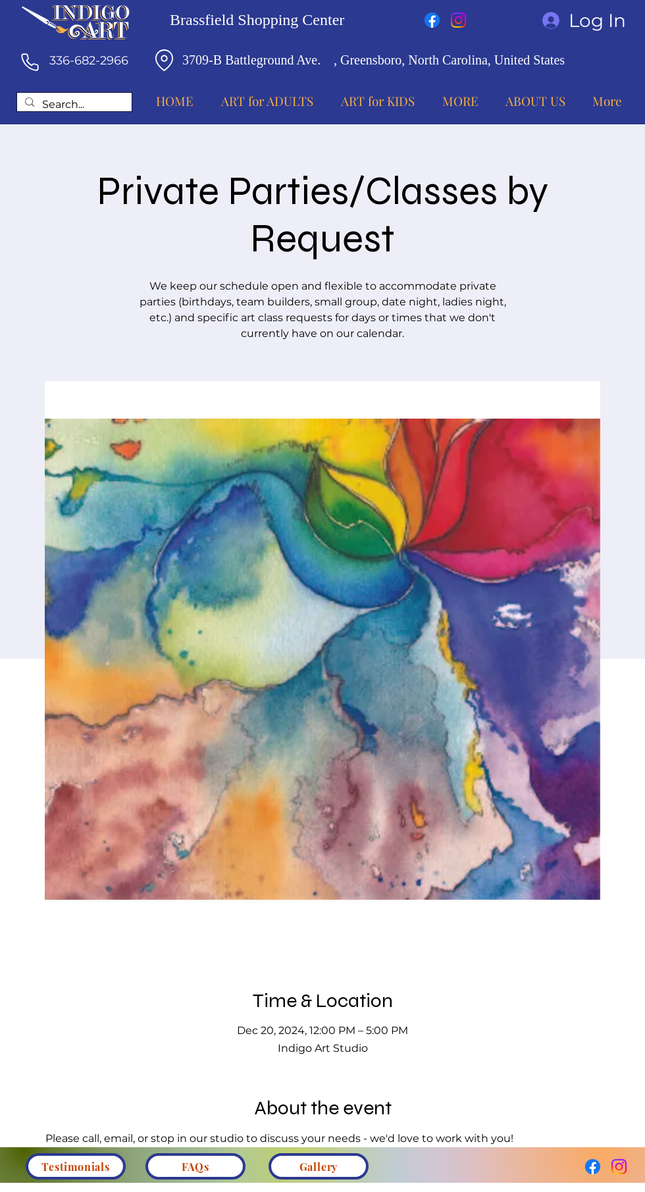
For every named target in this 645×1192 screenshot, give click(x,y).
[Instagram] (458, 20)
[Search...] (73, 105)
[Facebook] (432, 20)
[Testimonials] (76, 1166)
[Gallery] (319, 1166)
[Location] (164, 60)
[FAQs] (195, 1166)
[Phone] (29, 62)
